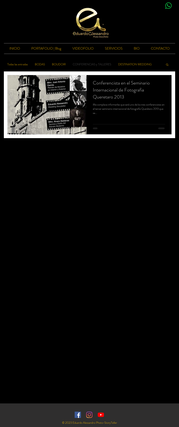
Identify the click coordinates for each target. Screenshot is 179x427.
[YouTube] (101, 415)
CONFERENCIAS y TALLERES (92, 64)
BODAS (40, 64)
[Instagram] (89, 415)
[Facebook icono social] (78, 415)
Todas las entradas (17, 64)
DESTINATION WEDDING (135, 64)
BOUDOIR (59, 64)
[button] (167, 65)
